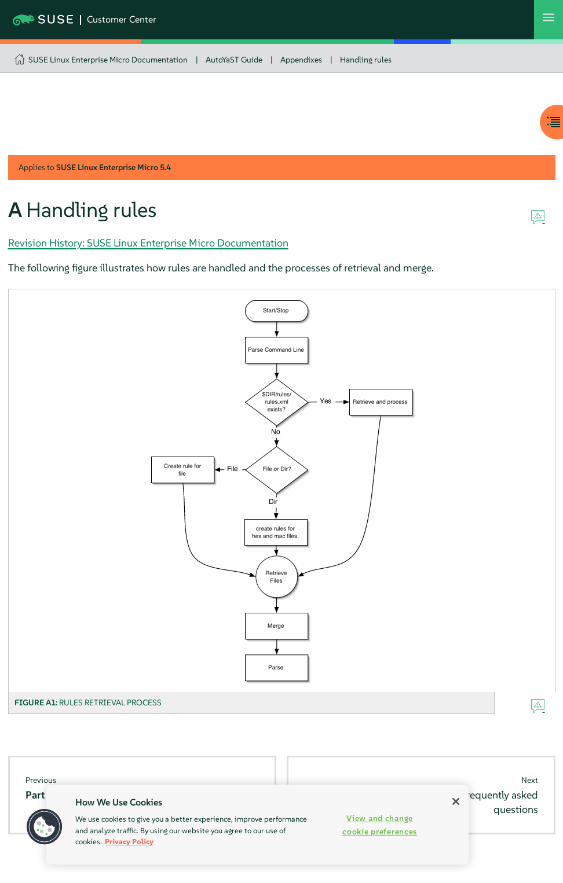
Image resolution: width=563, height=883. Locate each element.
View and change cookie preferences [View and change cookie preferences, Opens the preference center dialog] (379, 825)
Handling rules (366, 59)
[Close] (456, 801)
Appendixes (301, 59)
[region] (257, 824)
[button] (44, 826)
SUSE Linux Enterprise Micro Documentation (108, 59)
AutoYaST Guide (234, 59)
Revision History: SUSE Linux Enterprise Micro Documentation (148, 242)
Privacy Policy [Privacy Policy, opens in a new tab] (129, 842)
